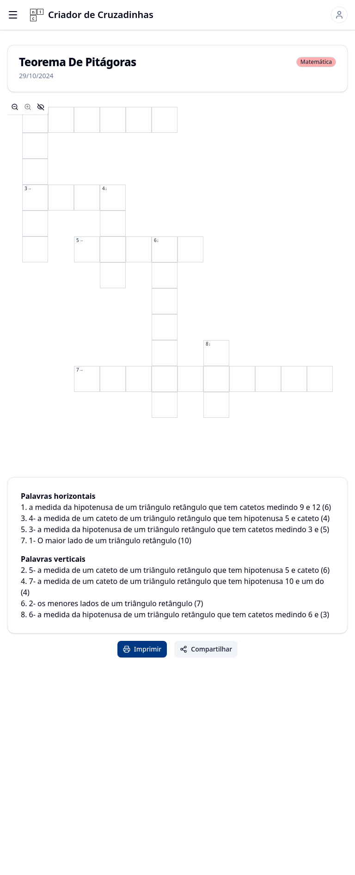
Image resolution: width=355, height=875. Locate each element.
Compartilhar (206, 649)
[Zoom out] (14, 106)
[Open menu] (13, 15)
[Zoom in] (27, 106)
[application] (177, 262)
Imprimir (142, 649)
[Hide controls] (40, 106)
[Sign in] (339, 14)
